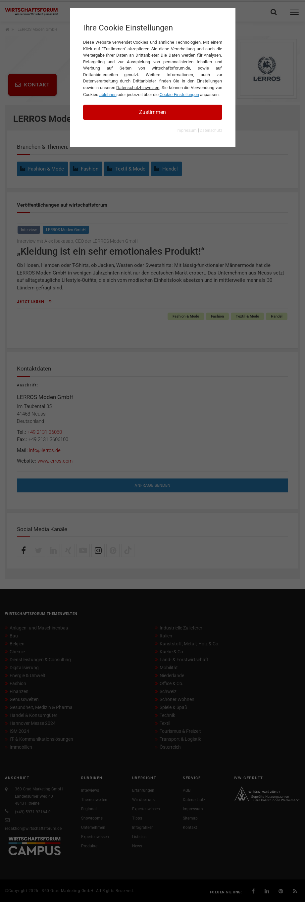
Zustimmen (152, 112)
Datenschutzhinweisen (137, 87)
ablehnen (108, 94)
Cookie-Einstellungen (179, 94)
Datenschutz (211, 130)
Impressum (187, 130)
